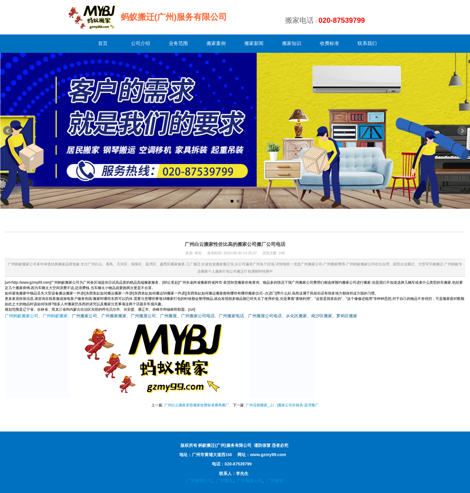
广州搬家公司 (84, 316)
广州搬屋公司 (143, 316)
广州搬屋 (168, 316)
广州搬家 (224, 480)
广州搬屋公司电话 (265, 316)
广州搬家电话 (231, 316)
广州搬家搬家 (113, 316)
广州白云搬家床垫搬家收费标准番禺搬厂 (196, 405)
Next (462, 131)
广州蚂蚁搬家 (55, 316)
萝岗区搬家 (346, 316)
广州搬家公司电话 (198, 316)
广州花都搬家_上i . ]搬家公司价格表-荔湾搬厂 (282, 405)
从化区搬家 (296, 316)
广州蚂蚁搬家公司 (21, 316)
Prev (8, 131)
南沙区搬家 (321, 316)
